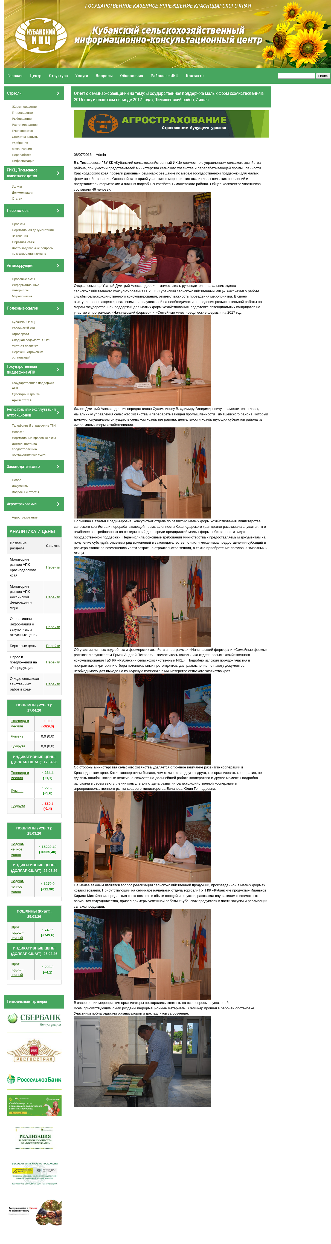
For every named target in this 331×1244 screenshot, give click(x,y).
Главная (14, 76)
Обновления (131, 76)
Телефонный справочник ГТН (34, 425)
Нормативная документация (33, 230)
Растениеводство (25, 124)
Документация (22, 192)
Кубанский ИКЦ (23, 322)
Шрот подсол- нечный (17, 932)
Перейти (53, 567)
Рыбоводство (22, 118)
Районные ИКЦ (165, 76)
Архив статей (22, 400)
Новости (18, 431)
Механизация (22, 148)
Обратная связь (24, 242)
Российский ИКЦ (24, 328)
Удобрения (20, 142)
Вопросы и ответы (25, 492)
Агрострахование (25, 517)
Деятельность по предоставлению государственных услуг (29, 449)
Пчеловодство (22, 130)
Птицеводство (22, 112)
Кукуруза (18, 746)
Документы (20, 486)
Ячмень (17, 736)
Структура (58, 76)
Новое (16, 480)
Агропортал (20, 334)
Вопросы (104, 76)
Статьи (17, 198)
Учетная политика (25, 346)
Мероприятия (22, 296)
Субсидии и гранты (26, 394)
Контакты (195, 76)
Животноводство (24, 106)
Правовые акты (23, 279)
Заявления (20, 236)
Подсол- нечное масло (17, 849)
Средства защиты (25, 136)
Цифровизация (23, 160)
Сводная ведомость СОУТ (31, 340)
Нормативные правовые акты (34, 437)
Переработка (21, 154)
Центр (35, 76)
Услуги (81, 76)
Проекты (18, 224)
